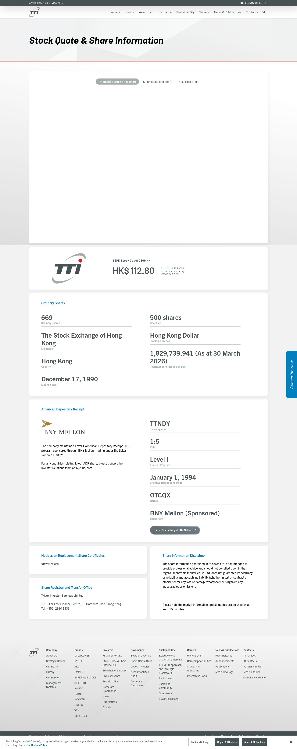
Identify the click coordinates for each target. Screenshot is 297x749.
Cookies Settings (200, 742)
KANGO (78, 688)
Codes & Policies (140, 666)
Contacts (248, 650)
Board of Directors (141, 655)
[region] (148, 742)
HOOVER (79, 699)
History (50, 672)
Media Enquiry (251, 672)
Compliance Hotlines (255, 677)
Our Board (52, 666)
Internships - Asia (197, 676)
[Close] (291, 742)
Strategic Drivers (55, 661)
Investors (108, 650)
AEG (76, 666)
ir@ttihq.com (83, 468)
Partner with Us (252, 666)
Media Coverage (224, 672)
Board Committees (141, 661)
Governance (137, 650)
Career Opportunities (199, 661)
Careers (191, 650)
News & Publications (227, 650)
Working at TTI (195, 655)
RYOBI (78, 661)
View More (57, 2)
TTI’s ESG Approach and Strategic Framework (170, 668)
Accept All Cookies (254, 742)
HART (77, 693)
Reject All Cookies (227, 742)
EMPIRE (79, 672)
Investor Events (111, 676)
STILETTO (80, 683)
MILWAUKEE (81, 655)
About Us (51, 655)
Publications (110, 701)
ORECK (78, 704)
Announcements (224, 661)
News (106, 696)
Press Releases (223, 655)
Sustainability (110, 681)
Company (51, 650)
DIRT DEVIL (81, 715)
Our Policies (53, 677)
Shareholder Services (114, 670)
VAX (76, 710)
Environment (166, 678)
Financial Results (112, 655)
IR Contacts (250, 661)
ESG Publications (168, 698)
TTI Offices (249, 655)
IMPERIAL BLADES (85, 677)
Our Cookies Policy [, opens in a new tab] (37, 745)
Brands (78, 650)
